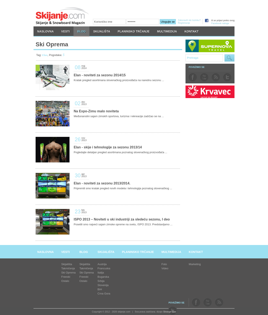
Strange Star (169, 311)
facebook (193, 77)
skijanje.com (62, 16)
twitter (227, 77)
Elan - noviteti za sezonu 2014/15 (100, 75)
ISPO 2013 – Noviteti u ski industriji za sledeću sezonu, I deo (122, 219)
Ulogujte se (168, 21)
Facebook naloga (220, 23)
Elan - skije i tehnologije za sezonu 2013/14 (108, 147)
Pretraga (229, 58)
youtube (204, 77)
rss (216, 77)
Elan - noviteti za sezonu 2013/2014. (102, 183)
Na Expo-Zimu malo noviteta (96, 111)
